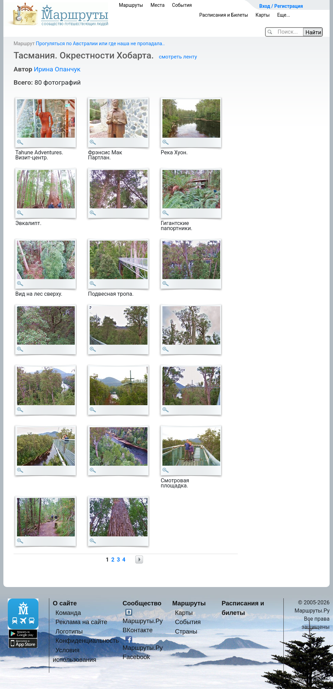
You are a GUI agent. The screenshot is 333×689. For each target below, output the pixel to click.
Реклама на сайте (81, 621)
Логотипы (69, 631)
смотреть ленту (178, 57)
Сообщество (142, 603)
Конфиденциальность (87, 640)
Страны (186, 631)
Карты (263, 15)
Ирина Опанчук (57, 69)
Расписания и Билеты (223, 15)
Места (157, 5)
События (182, 5)
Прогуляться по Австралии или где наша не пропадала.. (100, 44)
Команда (68, 612)
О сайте (65, 603)
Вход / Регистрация (281, 6)
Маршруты (131, 5)
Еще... (283, 15)
